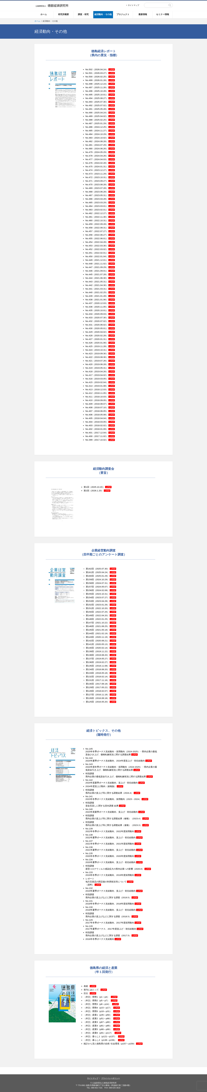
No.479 (89, 152)
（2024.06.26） (104, 148)
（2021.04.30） (104, 285)
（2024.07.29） (104, 145)
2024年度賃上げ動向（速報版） (104, 786)
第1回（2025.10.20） (94, 487)
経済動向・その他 (103, 14)
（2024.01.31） (104, 166)
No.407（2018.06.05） (96, 411)
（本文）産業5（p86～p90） (102, 1029)
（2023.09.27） (104, 181)
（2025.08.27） (104, 98)
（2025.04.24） (104, 112)
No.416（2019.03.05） (100, 378)
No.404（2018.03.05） (100, 422)
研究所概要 (63, 14)
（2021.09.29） (104, 267)
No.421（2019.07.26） (100, 360)
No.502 (89, 69)
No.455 (89, 238)
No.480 (89, 148)
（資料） (93, 884)
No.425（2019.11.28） (100, 346)
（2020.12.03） (104, 303)
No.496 (89, 91)
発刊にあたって (95, 989)
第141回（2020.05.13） (97, 644)
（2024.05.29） (104, 152)
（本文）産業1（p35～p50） (102, 1015)
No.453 (89, 245)
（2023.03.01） (104, 206)
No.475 (89, 166)
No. (87, 393)
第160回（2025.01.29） (97, 576)
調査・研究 (83, 14)
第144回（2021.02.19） (97, 633)
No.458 (89, 227)
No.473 (89, 173)
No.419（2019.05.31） (100, 368)
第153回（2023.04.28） (97, 601)
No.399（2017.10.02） (100, 440)
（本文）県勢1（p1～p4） (100, 997)
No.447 (89, 267)
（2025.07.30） (104, 102)
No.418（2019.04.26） (100, 371)
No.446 (89, 271)
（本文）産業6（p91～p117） (102, 1033)
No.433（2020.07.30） (100, 317)
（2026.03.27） (104, 73)
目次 (90, 993)
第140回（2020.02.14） (97, 648)
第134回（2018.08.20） (101, 669)
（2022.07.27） (104, 231)
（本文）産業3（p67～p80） (102, 1022)
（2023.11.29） (104, 173)
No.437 (89, 303)
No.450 (89, 256)
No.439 (89, 296)
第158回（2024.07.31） (97, 583)
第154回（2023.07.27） (97, 597)
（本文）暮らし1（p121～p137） (104, 1036)
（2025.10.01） (104, 94)
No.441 (89, 289)
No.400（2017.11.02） (100, 436)
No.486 (89, 127)
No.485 (89, 130)
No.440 (89, 292)
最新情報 (142, 14)
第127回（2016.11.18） (101, 694)
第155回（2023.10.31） (97, 594)
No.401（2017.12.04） (100, 432)
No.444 (89, 278)
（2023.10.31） (104, 177)
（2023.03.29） (104, 202)
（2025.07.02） (104, 105)
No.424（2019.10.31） (100, 350)
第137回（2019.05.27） (97, 658)
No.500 (89, 76)
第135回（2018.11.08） (97, 666)
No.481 (89, 145)
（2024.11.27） (104, 130)
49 (91, 260)
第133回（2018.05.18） (101, 673)
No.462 (89, 213)
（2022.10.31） (104, 220)
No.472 (89, 177)
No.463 (89, 209)
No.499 (89, 80)
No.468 (89, 191)
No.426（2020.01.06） (100, 342)
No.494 (89, 98)
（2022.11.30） (104, 217)
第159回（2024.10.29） (97, 579)
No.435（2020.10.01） (100, 310)
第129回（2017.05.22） (101, 687)
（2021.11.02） (104, 263)
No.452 (89, 249)
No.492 (89, 105)
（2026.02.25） (104, 76)
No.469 (89, 188)
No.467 (89, 195)
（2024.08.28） (104, 141)
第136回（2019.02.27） (97, 662)
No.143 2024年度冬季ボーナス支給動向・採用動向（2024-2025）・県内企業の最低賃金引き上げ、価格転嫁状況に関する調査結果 (121, 767)
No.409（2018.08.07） (100, 404)
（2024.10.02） (104, 137)
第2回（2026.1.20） (93, 490)
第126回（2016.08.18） (101, 698)
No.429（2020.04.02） (100, 332)
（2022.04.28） (104, 242)
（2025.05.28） (104, 109)
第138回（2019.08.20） (97, 655)
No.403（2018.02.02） (100, 425)
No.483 (89, 137)
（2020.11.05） (104, 307)
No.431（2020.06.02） (100, 324)
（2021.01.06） (104, 299)
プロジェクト (122, 14)
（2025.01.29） (104, 123)
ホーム (43, 14)
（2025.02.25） (104, 120)
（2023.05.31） (104, 195)
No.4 (87, 260)
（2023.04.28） (104, 199)
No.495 (89, 94)
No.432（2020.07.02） (100, 321)
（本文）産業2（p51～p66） (102, 1018)
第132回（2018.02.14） (101, 676)
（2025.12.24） (104, 84)
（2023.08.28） (104, 184)
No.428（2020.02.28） (100, 335)
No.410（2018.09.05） (100, 400)
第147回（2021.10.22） (97, 622)
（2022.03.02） (104, 249)
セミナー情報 (162, 14)
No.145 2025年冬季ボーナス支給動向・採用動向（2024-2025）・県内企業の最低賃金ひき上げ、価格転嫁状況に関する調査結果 (121, 752)
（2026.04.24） (104, 69)
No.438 (89, 299)
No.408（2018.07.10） (100, 407)
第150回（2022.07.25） (97, 612)
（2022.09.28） (104, 224)
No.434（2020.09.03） (100, 314)
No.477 (89, 159)
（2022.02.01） (104, 253)
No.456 (89, 235)
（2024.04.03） (104, 159)
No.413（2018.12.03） (96, 389)
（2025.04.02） (104, 116)
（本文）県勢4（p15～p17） (102, 1007)
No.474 (89, 170)
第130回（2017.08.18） (101, 683)
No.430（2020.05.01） (100, 328)
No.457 (89, 231)
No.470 (89, 184)
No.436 (89, 307)
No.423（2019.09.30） (100, 353)
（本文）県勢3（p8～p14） (101, 1004)
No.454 (89, 242)
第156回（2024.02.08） (97, 590)
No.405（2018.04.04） (100, 418)
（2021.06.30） (104, 278)
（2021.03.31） (104, 289)
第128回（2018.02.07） (101, 691)
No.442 (89, 285)
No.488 (89, 120)
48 (91, 263)
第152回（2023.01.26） (97, 604)
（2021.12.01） (104, 260)
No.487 (89, 123)
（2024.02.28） (104, 163)
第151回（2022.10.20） (97, 608)
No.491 (89, 109)
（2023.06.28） (104, 191)
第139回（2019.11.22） (97, 651)
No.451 (89, 253)
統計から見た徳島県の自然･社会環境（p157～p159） (110, 1043)
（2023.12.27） (104, 170)
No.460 (89, 220)
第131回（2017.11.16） (101, 680)
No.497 (89, 87)
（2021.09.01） (104, 271)
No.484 (89, 134)
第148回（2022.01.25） (97, 619)
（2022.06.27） (104, 235)
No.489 (89, 116)
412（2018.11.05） (98, 393)
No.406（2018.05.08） (100, 414)
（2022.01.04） (104, 256)
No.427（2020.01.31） (100, 339)
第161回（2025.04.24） (97, 572)
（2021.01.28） (104, 296)
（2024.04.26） (104, 155)
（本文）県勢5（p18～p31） (102, 1011)
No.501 (89, 73)
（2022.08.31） (104, 227)
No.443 (89, 281)
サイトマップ (133, 5)
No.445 (89, 274)
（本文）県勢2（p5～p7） (100, 1000)
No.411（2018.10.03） (100, 396)
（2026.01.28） (104, 80)
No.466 (89, 199)
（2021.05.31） (104, 281)
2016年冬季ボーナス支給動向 (103, 939)
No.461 (89, 217)
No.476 (89, 163)
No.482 (89, 141)
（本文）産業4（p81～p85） (102, 1025)
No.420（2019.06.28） (100, 364)
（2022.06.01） (104, 238)
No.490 (89, 112)
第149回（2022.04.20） (97, 615)
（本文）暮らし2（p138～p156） (104, 1040)
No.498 (89, 84)
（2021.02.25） (104, 292)
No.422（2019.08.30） (100, 357)
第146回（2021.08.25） (97, 626)
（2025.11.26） (104, 87)
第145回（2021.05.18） (97, 630)
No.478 (89, 155)
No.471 (89, 181)
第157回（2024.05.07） (97, 586)
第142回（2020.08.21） (97, 640)
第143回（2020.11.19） (97, 637)
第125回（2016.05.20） (101, 701)
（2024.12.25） (104, 127)
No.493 (89, 102)
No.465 (89, 202)
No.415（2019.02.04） (100, 382)
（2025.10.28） (104, 91)
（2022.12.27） (104, 213)
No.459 (89, 224)
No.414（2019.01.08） (100, 386)
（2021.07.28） (104, 274)
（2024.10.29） (104, 134)
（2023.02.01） (104, 209)
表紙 (90, 986)
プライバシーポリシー (110, 1078)
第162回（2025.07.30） (97, 568)
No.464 (89, 206)
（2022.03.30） (104, 245)
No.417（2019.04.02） (100, 375)
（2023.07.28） (104, 188)
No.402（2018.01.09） (100, 429)
